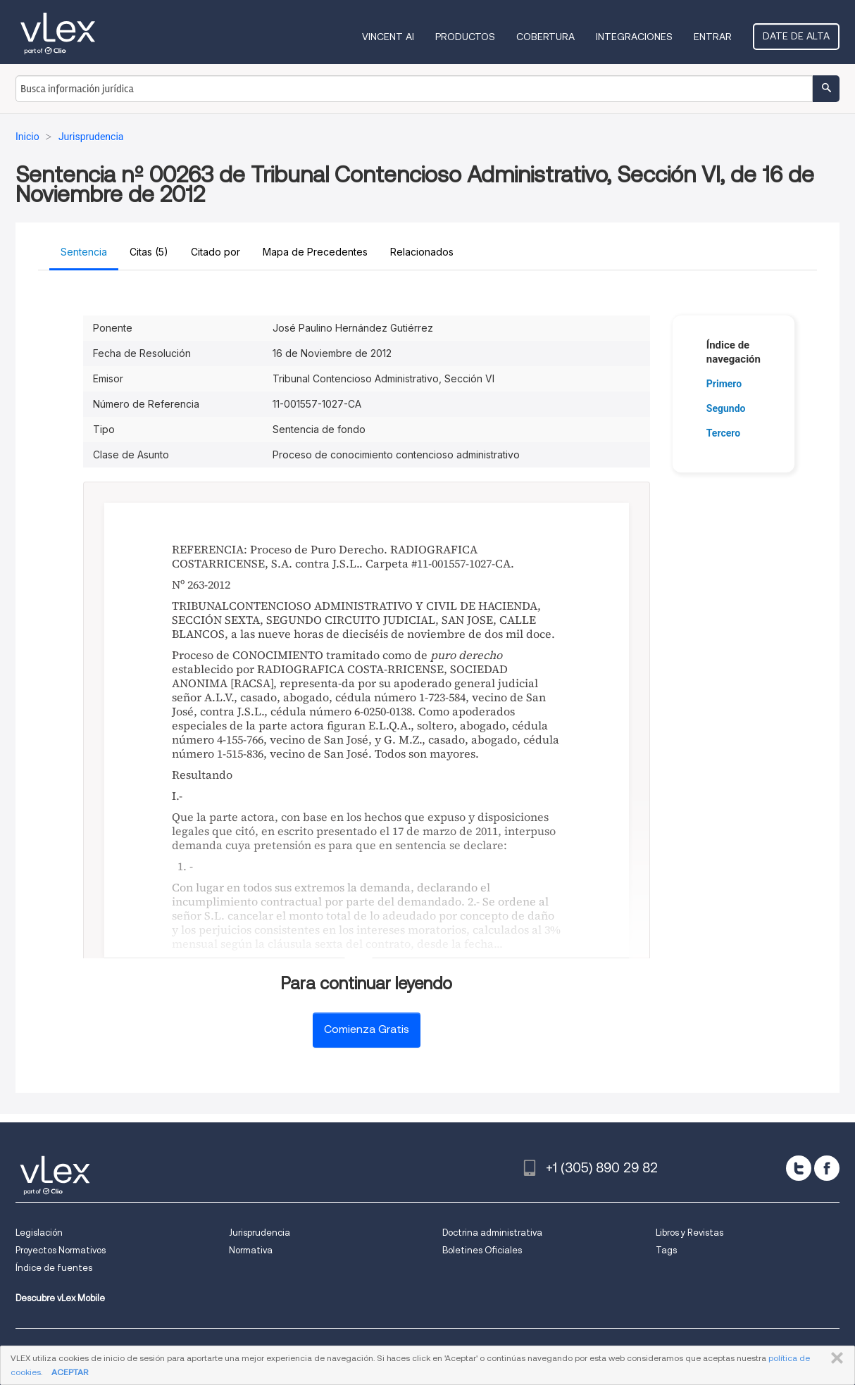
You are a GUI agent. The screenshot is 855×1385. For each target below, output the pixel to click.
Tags (666, 1250)
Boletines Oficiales (482, 1250)
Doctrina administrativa (492, 1232)
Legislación (39, 1232)
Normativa (251, 1250)
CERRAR (834, 1358)
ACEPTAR (69, 1372)
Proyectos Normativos (60, 1250)
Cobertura (545, 36)
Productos (465, 36)
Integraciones (634, 36)
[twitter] (798, 1168)
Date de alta (796, 36)
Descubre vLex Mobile (60, 1298)
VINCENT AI (388, 36)
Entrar (713, 36)
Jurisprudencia (259, 1232)
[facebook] (827, 1168)
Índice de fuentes (53, 1267)
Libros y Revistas (689, 1232)
